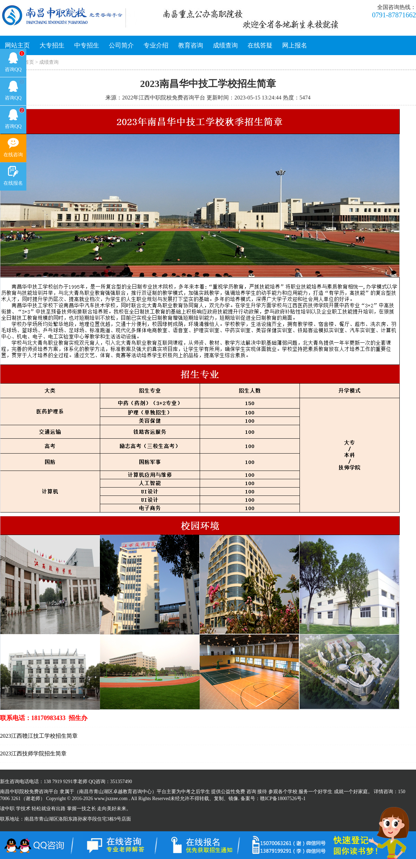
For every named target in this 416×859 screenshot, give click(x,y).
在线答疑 (260, 45)
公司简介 (121, 45)
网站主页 (17, 45)
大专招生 (52, 45)
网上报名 (294, 45)
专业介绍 (156, 45)
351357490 (121, 781)
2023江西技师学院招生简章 (33, 753)
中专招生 (86, 45)
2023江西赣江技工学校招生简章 (39, 736)
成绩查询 (225, 45)
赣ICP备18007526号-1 (282, 798)
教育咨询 (190, 45)
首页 (29, 62)
